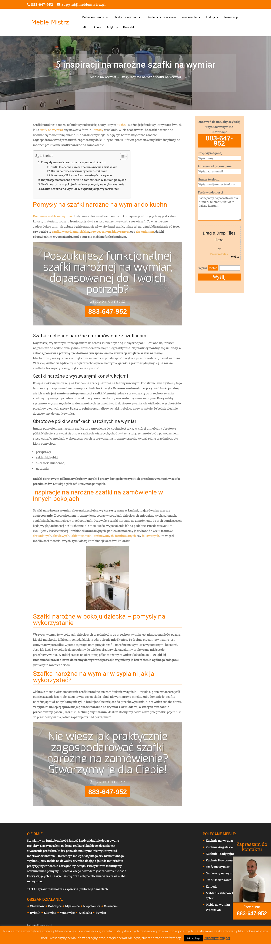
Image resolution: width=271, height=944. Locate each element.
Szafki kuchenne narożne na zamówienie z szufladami (84, 167)
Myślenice (72, 906)
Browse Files (219, 254)
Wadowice (67, 913)
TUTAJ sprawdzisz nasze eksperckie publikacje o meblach (67, 889)
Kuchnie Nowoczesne (221, 860)
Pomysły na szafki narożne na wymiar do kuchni (73, 162)
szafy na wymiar (51, 130)
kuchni (122, 125)
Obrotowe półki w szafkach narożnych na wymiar (81, 175)
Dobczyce (55, 906)
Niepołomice (92, 906)
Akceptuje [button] (193, 938)
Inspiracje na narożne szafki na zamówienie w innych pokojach (83, 180)
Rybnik (35, 913)
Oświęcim (111, 906)
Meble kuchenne (93, 17)
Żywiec (101, 913)
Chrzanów (37, 906)
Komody (212, 886)
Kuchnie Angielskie (219, 847)
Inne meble (189, 17)
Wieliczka (85, 913)
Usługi (210, 17)
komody (97, 130)
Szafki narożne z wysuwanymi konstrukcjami (79, 171)
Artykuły (112, 27)
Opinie (97, 27)
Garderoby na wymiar (161, 17)
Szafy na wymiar (125, 17)
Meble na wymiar (103, 78)
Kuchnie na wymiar (219, 840)
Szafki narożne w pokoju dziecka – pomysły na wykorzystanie (82, 184)
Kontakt (128, 27)
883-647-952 (42, 4)
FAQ (84, 27)
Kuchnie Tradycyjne (220, 854)
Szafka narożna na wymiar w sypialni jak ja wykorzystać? (80, 189)
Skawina (50, 913)
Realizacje (231, 17)
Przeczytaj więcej (217, 938)
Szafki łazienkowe (218, 880)
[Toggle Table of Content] (121, 156)
